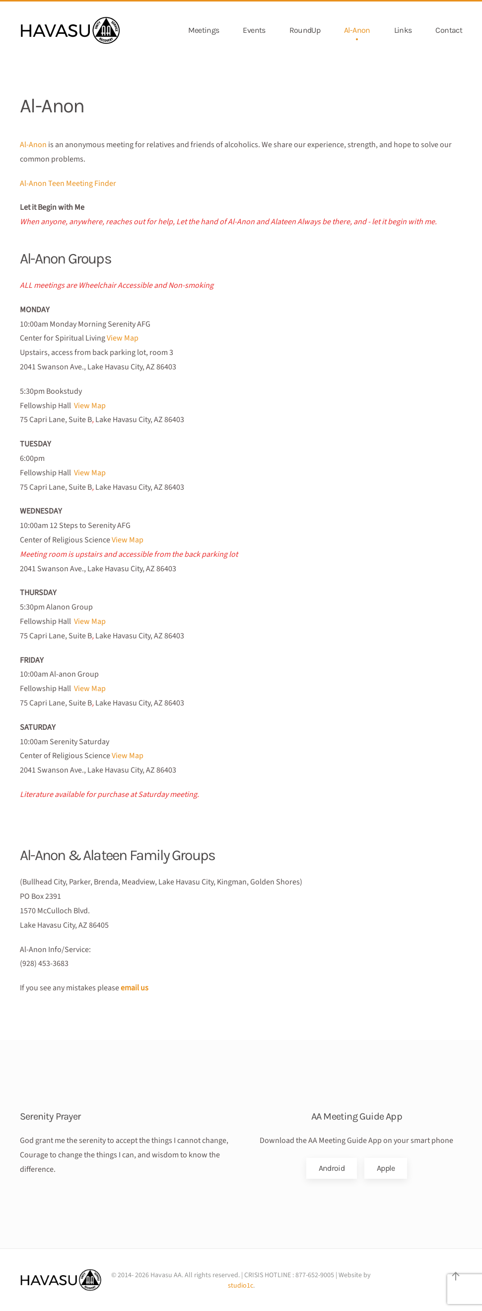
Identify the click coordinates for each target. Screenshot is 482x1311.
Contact (448, 30)
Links (403, 30)
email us (134, 987)
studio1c (240, 1286)
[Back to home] (70, 30)
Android (332, 1168)
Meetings (203, 30)
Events (254, 30)
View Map (122, 338)
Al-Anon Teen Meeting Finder (68, 183)
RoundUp (305, 30)
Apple (386, 1168)
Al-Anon (357, 30)
